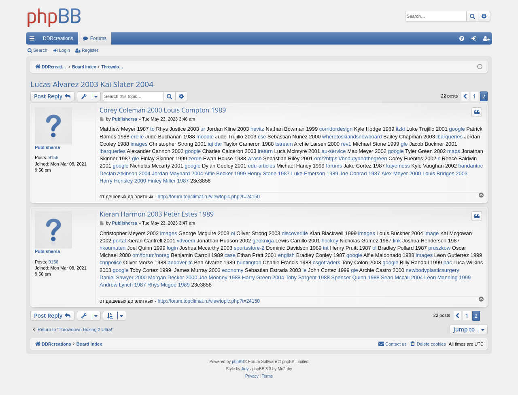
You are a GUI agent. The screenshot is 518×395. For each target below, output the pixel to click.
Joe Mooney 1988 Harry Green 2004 (241, 277)
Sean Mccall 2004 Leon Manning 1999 (426, 277)
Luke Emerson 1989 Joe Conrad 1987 (335, 173)
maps (453, 151)
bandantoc (471, 166)
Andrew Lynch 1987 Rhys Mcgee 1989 (145, 285)
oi (233, 233)
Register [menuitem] (488, 40)
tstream (284, 144)
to (152, 129)
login (172, 248)
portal (119, 241)
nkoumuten (112, 248)
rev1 (346, 144)
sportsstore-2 (249, 248)
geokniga (263, 241)
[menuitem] (462, 38)
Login (64, 50)
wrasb (255, 158)
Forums (98, 38)
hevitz (257, 129)
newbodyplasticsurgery (432, 270)
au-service (334, 151)
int (326, 248)
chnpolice (111, 262)
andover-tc (180, 262)
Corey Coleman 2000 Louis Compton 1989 (163, 110)
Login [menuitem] (475, 40)
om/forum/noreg (151, 255)
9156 (53, 157)
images (139, 144)
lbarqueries (450, 137)
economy (233, 270)
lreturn (265, 151)
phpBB (238, 361)
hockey (330, 241)
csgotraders (326, 262)
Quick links (33, 40)
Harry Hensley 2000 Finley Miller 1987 (144, 181)
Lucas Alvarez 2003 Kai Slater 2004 (91, 84)
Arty (245, 369)
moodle (205, 137)
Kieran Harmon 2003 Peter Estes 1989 (157, 214)
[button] (465, 96)
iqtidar (215, 144)
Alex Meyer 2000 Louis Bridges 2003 (424, 173)
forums (334, 166)
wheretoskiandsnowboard (352, 137)
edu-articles (261, 166)
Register (90, 50)
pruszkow (439, 248)
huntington (249, 262)
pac (448, 262)
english (286, 255)
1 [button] (474, 96)
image (432, 233)
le (304, 270)
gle (404, 144)
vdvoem (186, 241)
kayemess (398, 166)
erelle (137, 137)
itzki (400, 129)
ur (202, 129)
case (230, 255)
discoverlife (295, 233)
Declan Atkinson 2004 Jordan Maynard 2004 (151, 173)
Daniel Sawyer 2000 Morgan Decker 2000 (148, 277)
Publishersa (47, 147)
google (457, 129)
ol (374, 248)
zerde (195, 158)
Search (40, 50)
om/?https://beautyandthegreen (350, 158)
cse (262, 137)
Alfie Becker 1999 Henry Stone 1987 (246, 173)
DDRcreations (58, 38)
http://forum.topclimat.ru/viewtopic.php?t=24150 (209, 197)
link (397, 241)
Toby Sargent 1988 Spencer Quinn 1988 (333, 277)
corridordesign (335, 129)
